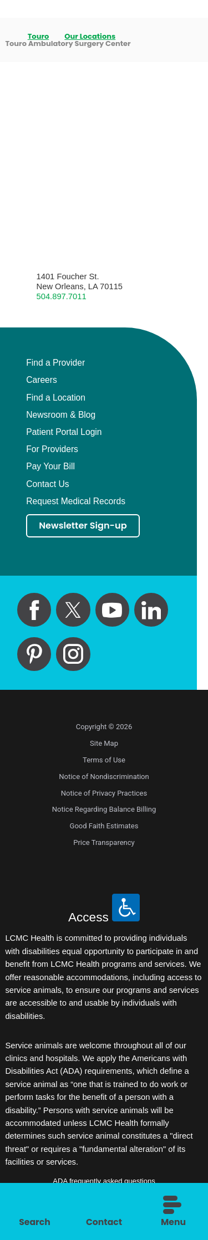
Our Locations (90, 36)
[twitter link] (73, 610)
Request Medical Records (75, 501)
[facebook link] (34, 610)
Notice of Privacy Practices (104, 793)
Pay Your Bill (50, 466)
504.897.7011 (62, 296)
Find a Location (55, 397)
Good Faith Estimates (104, 826)
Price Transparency (104, 843)
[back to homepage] (8, 36)
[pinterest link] (34, 654)
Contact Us (47, 484)
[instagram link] (73, 654)
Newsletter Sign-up (84, 526)
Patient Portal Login (64, 432)
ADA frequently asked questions (104, 1181)
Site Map (104, 744)
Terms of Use (104, 760)
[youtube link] (112, 610)
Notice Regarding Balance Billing (104, 810)
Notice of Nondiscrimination (104, 777)
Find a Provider (55, 362)
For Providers (52, 449)
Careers (41, 380)
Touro (38, 36)
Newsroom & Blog (60, 415)
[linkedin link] (151, 610)
